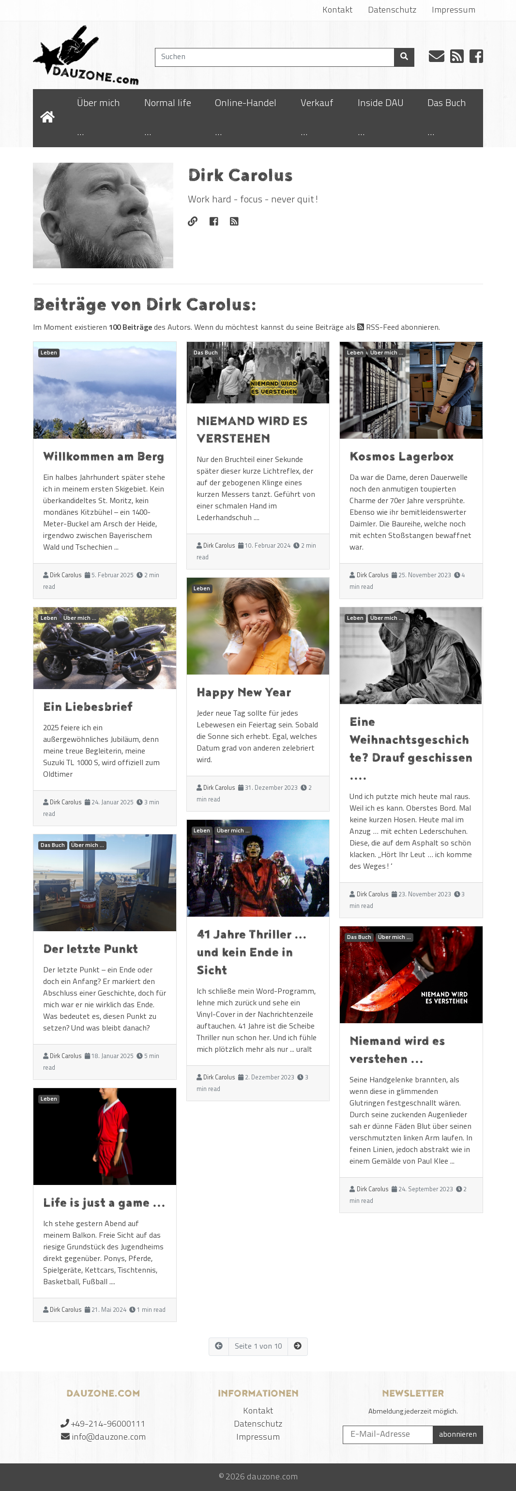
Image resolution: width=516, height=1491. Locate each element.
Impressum (453, 10)
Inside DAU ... (381, 118)
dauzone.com (272, 1477)
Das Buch (53, 845)
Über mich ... (98, 118)
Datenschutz (392, 10)
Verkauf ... (317, 118)
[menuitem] (103, 118)
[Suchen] (275, 57)
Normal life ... (167, 118)
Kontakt (337, 10)
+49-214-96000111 (108, 1424)
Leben (49, 353)
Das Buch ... (446, 118)
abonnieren (458, 1435)
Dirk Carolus (66, 575)
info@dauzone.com (109, 1437)
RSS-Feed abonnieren (398, 328)
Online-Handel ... (245, 118)
